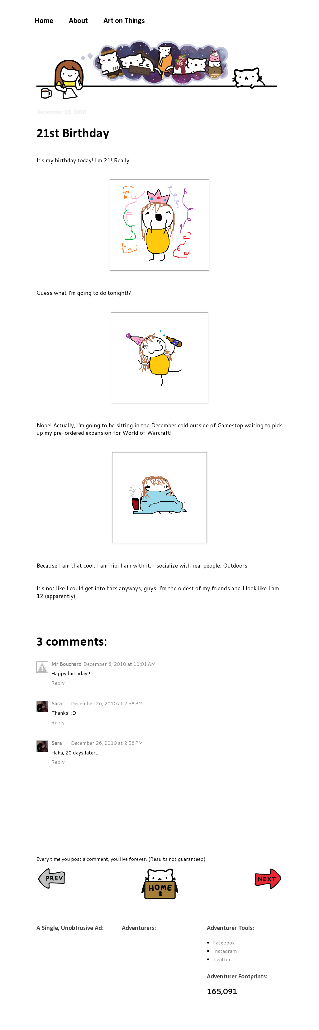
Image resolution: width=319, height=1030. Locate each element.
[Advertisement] (67, 972)
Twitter (222, 959)
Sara (56, 703)
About (78, 21)
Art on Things (124, 21)
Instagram (225, 950)
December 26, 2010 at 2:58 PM (107, 703)
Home (44, 21)
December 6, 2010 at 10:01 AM (119, 663)
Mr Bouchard (66, 663)
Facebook (224, 942)
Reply (57, 682)
